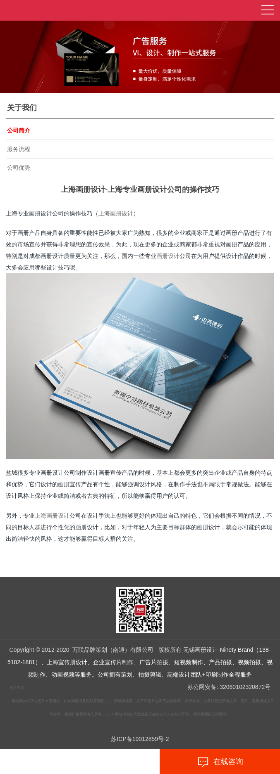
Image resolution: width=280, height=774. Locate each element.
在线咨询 (220, 762)
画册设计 (167, 256)
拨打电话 (60, 762)
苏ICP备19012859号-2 (140, 739)
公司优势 (18, 167)
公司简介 (18, 130)
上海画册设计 (115, 213)
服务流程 (18, 149)
